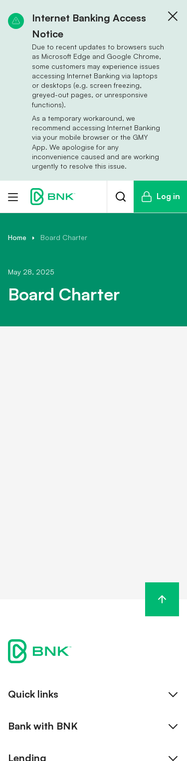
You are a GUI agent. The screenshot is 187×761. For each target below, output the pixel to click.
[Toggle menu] (13, 196)
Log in (160, 197)
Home (17, 237)
